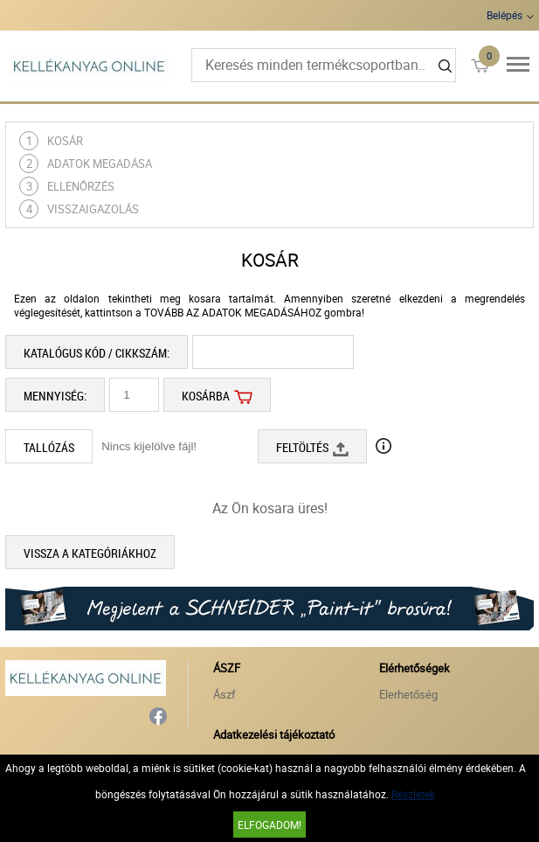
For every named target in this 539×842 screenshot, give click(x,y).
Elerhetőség (408, 694)
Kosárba (217, 395)
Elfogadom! (269, 825)
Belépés (504, 15)
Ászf (224, 694)
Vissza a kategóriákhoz (90, 553)
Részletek (413, 794)
